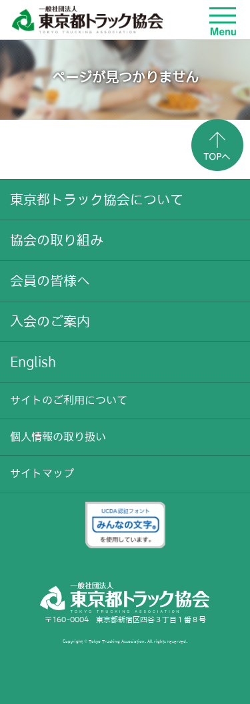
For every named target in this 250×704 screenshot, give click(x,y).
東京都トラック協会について (96, 199)
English (33, 362)
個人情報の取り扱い (58, 436)
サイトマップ (42, 473)
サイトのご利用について (68, 400)
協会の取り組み (56, 240)
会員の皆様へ (50, 280)
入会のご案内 (50, 321)
